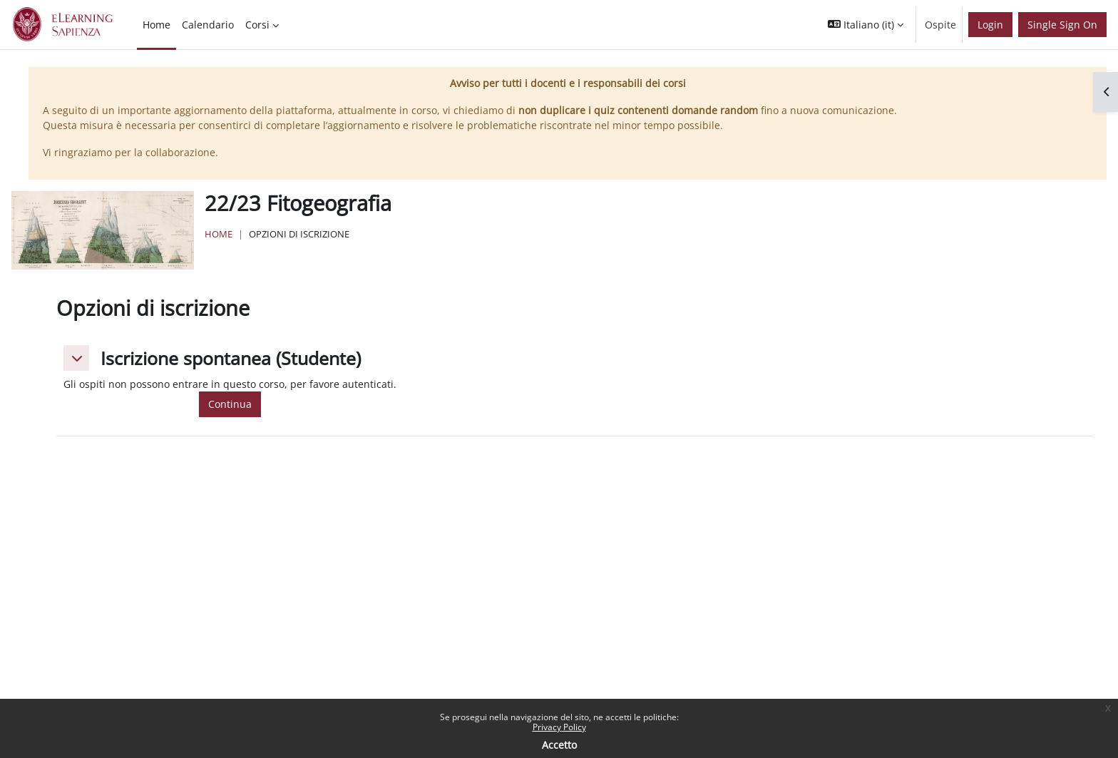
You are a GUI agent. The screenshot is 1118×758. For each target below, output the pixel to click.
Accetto (559, 745)
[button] (866, 24)
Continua (230, 404)
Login (990, 24)
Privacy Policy (559, 727)
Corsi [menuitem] (257, 24)
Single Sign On (1062, 24)
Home (218, 233)
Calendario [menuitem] (208, 24)
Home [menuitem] (156, 24)
